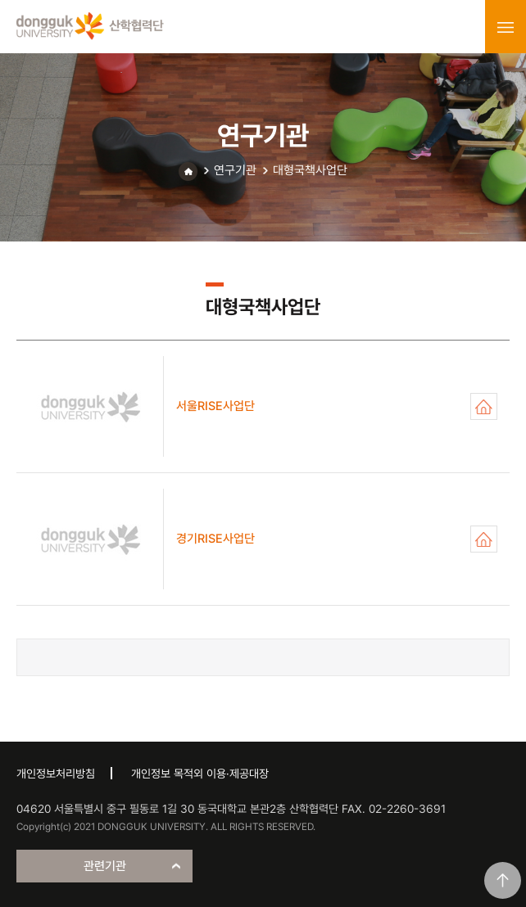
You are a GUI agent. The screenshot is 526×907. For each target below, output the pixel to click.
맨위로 (502, 880)
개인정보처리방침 (55, 773)
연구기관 (235, 170)
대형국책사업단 (310, 170)
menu (505, 27)
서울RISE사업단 (483, 406)
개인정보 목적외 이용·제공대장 (200, 773)
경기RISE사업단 (483, 539)
